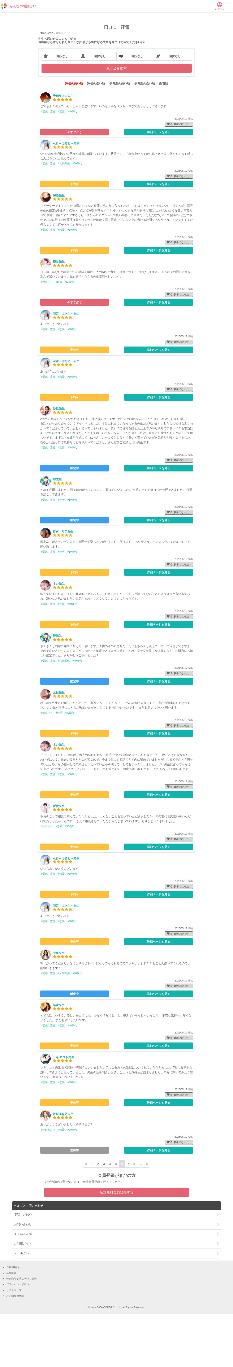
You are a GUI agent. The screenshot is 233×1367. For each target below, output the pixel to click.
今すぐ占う (74, 185)
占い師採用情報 (15, 1349)
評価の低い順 (96, 137)
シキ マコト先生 (63, 1110)
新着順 (163, 137)
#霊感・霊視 (48, 164)
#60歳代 (72, 1135)
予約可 (74, 237)
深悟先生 (59, 248)
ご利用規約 (12, 1320)
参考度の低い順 (144, 137)
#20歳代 (72, 1182)
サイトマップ (13, 1343)
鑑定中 (74, 521)
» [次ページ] (147, 1217)
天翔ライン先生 (63, 149)
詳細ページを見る (158, 185)
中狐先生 (59, 1006)
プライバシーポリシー (18, 1337)
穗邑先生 (59, 315)
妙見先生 (59, 461)
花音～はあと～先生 (66, 196)
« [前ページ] (86, 1217)
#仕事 (59, 335)
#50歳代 (77, 217)
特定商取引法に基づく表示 (21, 1332)
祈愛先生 (59, 859)
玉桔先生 (59, 745)
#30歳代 (72, 283)
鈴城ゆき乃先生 (63, 1167)
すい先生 (59, 637)
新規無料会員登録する (116, 1245)
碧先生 (57, 532)
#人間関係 (64, 217)
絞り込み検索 (117, 121)
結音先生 (59, 1058)
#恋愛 (61, 164)
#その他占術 (48, 1182)
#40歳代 (72, 164)
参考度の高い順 (119, 137)
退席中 (74, 1203)
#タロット (47, 335)
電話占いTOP (46, 87)
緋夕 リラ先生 (63, 584)
